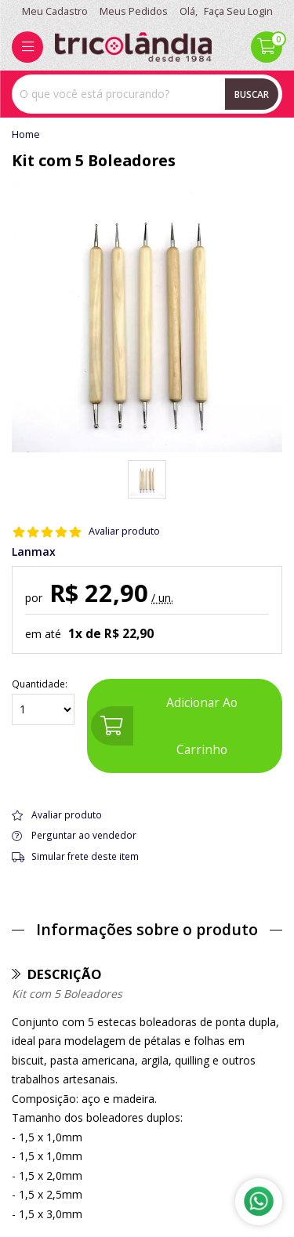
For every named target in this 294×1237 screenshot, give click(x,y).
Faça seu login (238, 11)
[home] (133, 47)
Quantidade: (43, 702)
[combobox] (147, 94)
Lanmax (34, 552)
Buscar (251, 94)
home (26, 134)
